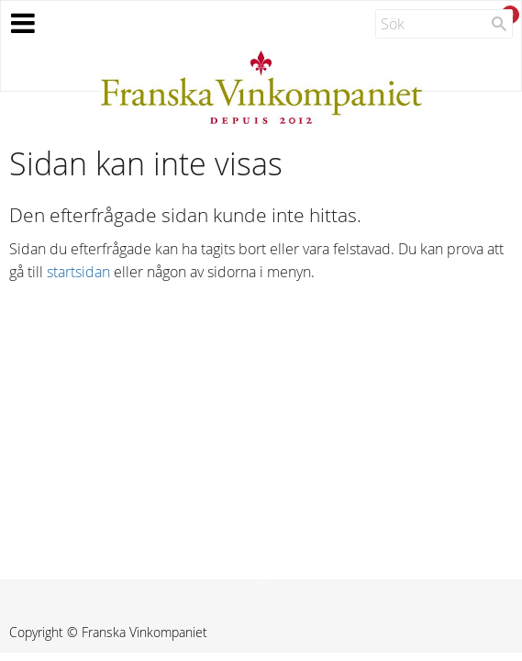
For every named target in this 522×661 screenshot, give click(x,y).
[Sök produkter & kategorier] (444, 24)
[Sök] (499, 24)
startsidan (78, 272)
